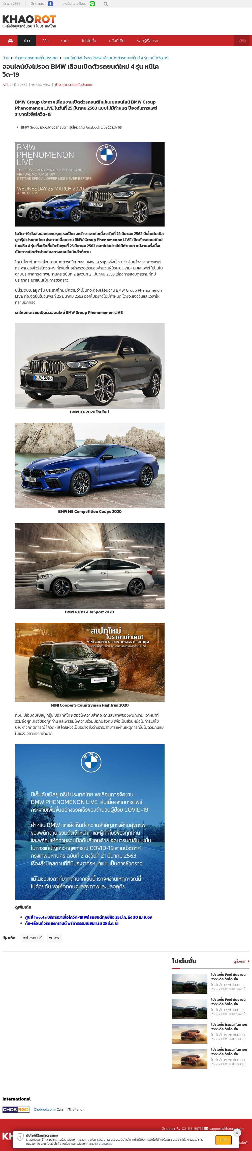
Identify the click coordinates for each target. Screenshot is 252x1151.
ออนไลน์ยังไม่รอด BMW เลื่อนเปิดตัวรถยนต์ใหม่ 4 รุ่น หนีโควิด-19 (116, 58)
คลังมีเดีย (116, 41)
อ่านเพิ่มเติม (105, 1144)
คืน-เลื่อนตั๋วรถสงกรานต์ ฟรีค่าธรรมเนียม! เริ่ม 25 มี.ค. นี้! (71, 923)
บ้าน (6, 58)
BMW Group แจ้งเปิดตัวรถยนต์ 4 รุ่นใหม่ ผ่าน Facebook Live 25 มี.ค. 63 (68, 127)
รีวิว (46, 41)
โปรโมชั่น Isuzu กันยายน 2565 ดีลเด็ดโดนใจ (229, 1027)
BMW (55, 938)
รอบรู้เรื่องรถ (147, 41)
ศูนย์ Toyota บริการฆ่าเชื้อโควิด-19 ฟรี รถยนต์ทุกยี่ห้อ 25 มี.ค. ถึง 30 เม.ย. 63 (88, 917)
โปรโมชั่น (89, 41)
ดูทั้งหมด (241, 961)
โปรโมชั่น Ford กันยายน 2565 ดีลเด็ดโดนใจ (228, 977)
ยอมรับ (223, 1140)
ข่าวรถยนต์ (34, 938)
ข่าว (27, 41)
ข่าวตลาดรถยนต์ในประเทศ (36, 58)
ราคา (65, 41)
